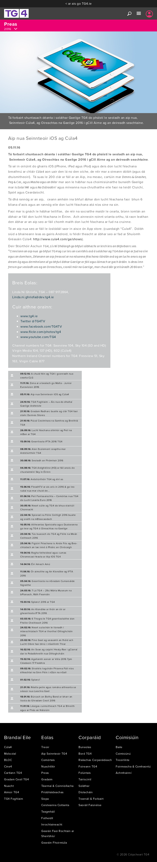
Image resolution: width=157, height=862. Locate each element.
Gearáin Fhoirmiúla (54, 843)
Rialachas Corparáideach (95, 760)
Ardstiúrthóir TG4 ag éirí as (41, 479)
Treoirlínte (123, 760)
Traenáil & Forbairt (91, 799)
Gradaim (47, 779)
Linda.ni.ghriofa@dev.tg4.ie (33, 297)
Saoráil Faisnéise (90, 805)
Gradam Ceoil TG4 (16, 779)
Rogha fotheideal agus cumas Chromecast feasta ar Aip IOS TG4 (43, 554)
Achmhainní (123, 773)
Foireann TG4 (87, 766)
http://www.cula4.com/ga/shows (57, 239)
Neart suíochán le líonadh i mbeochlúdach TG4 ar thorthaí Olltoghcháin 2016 (46, 631)
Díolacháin (85, 792)
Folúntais (84, 773)
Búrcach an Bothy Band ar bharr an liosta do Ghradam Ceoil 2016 (46, 698)
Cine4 (8, 766)
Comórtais (48, 760)
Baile (119, 747)
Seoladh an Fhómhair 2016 (41, 460)
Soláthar (84, 786)
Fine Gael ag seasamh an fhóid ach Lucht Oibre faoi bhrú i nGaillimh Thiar (46, 642)
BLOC (8, 760)
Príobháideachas (52, 792)
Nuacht (9, 786)
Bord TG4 (85, 754)
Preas (45, 773)
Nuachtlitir (48, 766)
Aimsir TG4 (11, 792)
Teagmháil (48, 812)
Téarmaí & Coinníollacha (57, 786)
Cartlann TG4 (13, 773)
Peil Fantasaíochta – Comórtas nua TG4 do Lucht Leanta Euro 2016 (49, 498)
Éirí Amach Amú (35, 564)
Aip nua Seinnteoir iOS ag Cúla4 (44, 394)
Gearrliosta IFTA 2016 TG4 (41, 441)
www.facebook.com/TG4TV (41, 326)
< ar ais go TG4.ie (78, 3)
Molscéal (10, 754)
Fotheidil (47, 818)
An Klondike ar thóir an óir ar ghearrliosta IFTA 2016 (42, 611)
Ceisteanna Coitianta (55, 805)
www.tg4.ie (29, 316)
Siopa (45, 799)
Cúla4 (8, 747)
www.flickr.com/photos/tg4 (40, 331)
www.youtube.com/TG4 (38, 337)
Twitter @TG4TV (32, 321)
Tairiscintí (84, 779)
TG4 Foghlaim (13, 799)
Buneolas (84, 747)
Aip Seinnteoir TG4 (54, 754)
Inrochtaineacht (51, 824)
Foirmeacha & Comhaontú (133, 766)
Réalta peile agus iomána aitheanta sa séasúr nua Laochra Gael (48, 689)
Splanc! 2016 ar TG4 (37, 602)
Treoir (45, 747)
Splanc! (30, 679)
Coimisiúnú (123, 754)
